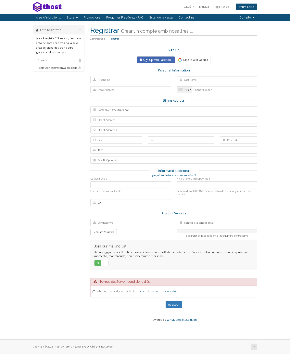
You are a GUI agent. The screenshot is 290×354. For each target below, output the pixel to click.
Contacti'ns (186, 17)
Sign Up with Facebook (156, 60)
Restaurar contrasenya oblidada (59, 67)
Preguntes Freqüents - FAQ (125, 17)
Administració (97, 38)
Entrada (204, 6)
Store (72, 17)
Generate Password (104, 232)
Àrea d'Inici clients (48, 17)
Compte (246, 17)
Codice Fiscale (98, 178)
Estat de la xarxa (161, 17)
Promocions (92, 17)
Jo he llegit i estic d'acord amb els (136, 291)
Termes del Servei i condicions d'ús (156, 291)
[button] (193, 60)
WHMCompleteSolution (182, 320)
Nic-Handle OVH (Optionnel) (193, 178)
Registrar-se (221, 6)
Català (188, 6)
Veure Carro (246, 7)
